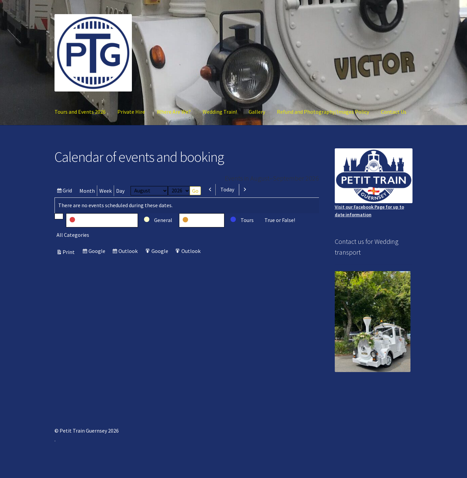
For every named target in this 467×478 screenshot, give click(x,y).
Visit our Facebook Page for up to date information (373, 183)
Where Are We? (174, 111)
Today (227, 189)
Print (70, 252)
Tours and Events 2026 (80, 111)
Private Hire (131, 111)
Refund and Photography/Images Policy (323, 111)
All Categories (73, 234)
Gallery (257, 111)
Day (120, 190)
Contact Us (393, 111)
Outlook (129, 252)
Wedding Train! (220, 111)
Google (97, 252)
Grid (68, 191)
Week (105, 190)
